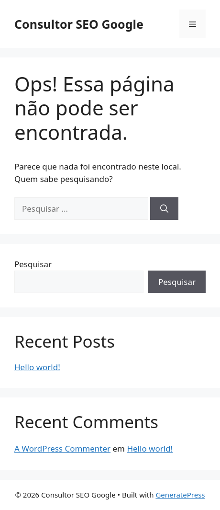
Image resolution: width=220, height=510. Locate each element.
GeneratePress (180, 494)
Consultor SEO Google (78, 24)
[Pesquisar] (164, 208)
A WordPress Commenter (62, 448)
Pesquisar (33, 264)
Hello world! (37, 367)
